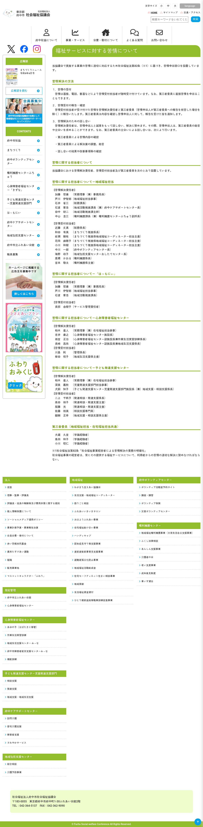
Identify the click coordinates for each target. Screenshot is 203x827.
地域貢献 (78, 584)
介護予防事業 (13, 772)
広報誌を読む (25, 90)
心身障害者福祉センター (19, 605)
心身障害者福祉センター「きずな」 (23, 188)
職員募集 (23, 254)
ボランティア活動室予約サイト (157, 487)
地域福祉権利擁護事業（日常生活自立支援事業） (166, 533)
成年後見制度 (147, 573)
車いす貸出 (146, 581)
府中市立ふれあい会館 (23, 245)
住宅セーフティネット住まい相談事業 (93, 576)
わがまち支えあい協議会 (86, 487)
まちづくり (23, 150)
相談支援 (11, 680)
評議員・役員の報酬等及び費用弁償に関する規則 (32, 503)
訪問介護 (11, 718)
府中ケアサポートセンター (23, 224)
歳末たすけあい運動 (17, 551)
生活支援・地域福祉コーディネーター (93, 495)
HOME (152, 12)
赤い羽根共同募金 (16, 543)
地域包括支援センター (23, 235)
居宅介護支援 (13, 726)
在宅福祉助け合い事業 (85, 527)
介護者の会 (146, 557)
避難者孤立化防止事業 (85, 560)
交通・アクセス (190, 12)
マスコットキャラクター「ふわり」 (25, 576)
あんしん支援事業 (150, 549)
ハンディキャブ (81, 535)
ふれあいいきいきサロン (86, 511)
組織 (8, 560)
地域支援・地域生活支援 (19, 697)
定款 (8, 487)
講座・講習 (146, 495)
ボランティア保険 (150, 503)
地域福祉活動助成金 (84, 568)
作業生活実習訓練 (16, 635)
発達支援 (11, 688)
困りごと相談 (80, 503)
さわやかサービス (16, 742)
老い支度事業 (147, 565)
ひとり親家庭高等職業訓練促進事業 (92, 600)
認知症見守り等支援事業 (86, 543)
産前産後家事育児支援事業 (87, 551)
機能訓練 (11, 659)
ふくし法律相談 (148, 541)
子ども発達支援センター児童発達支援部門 (23, 201)
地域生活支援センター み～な (22, 643)
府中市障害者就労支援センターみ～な (26, 651)
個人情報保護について (18, 511)
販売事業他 (12, 568)
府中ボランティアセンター (23, 161)
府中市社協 (23, 140)
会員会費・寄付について (19, 535)
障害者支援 (12, 734)
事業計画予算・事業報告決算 (22, 527)
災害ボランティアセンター (154, 511)
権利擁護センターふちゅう (23, 174)
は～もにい (23, 212)
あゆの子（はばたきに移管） (22, 627)
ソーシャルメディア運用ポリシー (24, 519)
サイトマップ (169, 12)
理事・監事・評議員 (17, 495)
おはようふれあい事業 (85, 519)
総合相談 (11, 764)
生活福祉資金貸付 (83, 592)
